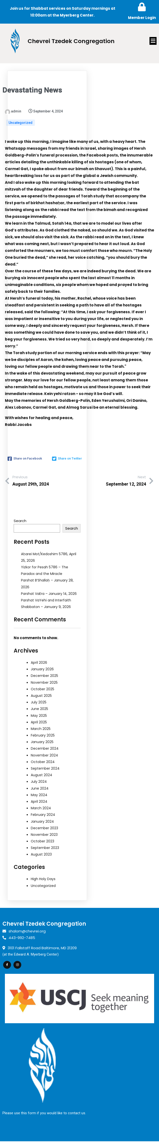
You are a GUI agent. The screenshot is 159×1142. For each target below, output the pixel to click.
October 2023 (42, 841)
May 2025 (39, 715)
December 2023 (44, 828)
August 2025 (41, 695)
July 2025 (38, 702)
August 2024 (41, 775)
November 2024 (44, 755)
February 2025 (43, 735)
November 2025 (44, 682)
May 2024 (39, 794)
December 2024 (45, 748)
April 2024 (39, 801)
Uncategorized (20, 123)
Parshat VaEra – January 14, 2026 (49, 593)
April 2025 (39, 722)
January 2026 (42, 669)
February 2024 (43, 814)
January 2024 (42, 821)
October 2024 (43, 761)
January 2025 (42, 742)
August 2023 (41, 854)
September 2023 (45, 848)
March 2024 (41, 808)
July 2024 (39, 781)
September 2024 (45, 768)
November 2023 (44, 834)
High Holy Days (43, 879)
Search (20, 520)
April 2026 (39, 662)
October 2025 (42, 689)
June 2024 (40, 788)
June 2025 (39, 709)
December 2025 (44, 675)
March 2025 (41, 728)
